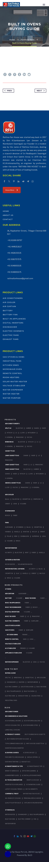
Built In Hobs (30, 598)
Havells (17, 532)
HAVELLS (42, 552)
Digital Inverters (13, 323)
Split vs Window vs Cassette (35, 734)
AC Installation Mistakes (31, 775)
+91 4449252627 (14, 246)
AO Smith (8, 552)
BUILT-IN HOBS (10, 819)
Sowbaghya (24, 536)
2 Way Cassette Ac (12, 465)
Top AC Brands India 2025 (14, 743)
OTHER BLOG (10, 810)
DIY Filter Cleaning (29, 771)
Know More (11, 190)
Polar (9, 536)
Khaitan (26, 532)
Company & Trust (12, 794)
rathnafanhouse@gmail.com (20, 278)
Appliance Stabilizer (13, 653)
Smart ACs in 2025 (33, 780)
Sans (25, 639)
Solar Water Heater (15, 381)
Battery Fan (10, 315)
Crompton (26, 499)
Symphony (37, 499)
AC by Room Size (28, 753)
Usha (15, 504)
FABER (34, 552)
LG (28, 616)
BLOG (7, 707)
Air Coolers (41, 677)
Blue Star (18, 552)
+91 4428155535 (14, 253)
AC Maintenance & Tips (14, 766)
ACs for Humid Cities (30, 725)
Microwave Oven (12, 369)
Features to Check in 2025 (14, 757)
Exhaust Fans (11, 339)
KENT (27, 552)
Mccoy (34, 532)
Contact (8, 219)
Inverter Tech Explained (14, 784)
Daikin (36, 428)
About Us (8, 215)
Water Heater (11, 394)
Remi (15, 536)
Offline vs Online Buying (33, 803)
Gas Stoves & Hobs (13, 357)
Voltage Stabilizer (14, 386)
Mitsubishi (32, 433)
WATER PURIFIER (10, 823)
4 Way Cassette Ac (12, 469)
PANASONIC (36, 616)
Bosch (7, 515)
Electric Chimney (11, 687)
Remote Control (12, 373)
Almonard (9, 527)
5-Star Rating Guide (33, 784)
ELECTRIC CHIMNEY (24, 819)
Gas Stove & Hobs (27, 687)
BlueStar (19, 428)
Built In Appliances (12, 603)
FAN (35, 819)
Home (6, 211)
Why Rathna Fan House (31, 794)
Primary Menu (44, 4)
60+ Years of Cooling (13, 798)
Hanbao (8, 532)
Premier (23, 648)
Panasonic (20, 437)
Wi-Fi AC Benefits (31, 789)
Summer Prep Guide (12, 775)
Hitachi (9, 433)
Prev (7, 90)
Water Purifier (12, 398)
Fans (7, 522)
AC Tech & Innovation (13, 780)
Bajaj (7, 499)
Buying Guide (10, 673)
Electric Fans (11, 335)
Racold (42, 573)
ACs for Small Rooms (13, 721)
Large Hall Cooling (12, 730)
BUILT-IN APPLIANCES (37, 814)
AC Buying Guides (12, 753)
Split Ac (8, 428)
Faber (15, 515)
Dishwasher (10, 327)
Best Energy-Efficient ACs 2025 (18, 739)
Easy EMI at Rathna (12, 762)
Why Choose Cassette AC (35, 743)
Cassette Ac (10, 451)
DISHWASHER (22, 814)
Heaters (21, 682)
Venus (18, 541)
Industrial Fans (12, 361)
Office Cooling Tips (12, 725)
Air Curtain (9, 306)
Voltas (29, 437)
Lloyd (22, 433)
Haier (44, 428)
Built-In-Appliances (14, 319)
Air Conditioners (13, 298)
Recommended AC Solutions (16, 716)
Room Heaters (11, 377)
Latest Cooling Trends (13, 789)
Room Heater (10, 564)
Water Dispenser (13, 390)
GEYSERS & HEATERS (12, 560)
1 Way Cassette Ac (12, 455)
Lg (16, 433)
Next (41, 90)
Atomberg (20, 527)
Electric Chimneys (13, 331)
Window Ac (9, 442)
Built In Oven (10, 616)
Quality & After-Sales (13, 803)
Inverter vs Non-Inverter (14, 748)
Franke (24, 634)
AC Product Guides (12, 734)
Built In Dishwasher (13, 607)
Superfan (35, 536)
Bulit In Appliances (14, 691)
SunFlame (35, 621)
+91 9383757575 (14, 259)
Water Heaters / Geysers (14, 569)
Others (8, 589)
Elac (17, 573)
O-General (9, 437)
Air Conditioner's (12, 423)
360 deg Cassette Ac (13, 483)
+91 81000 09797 (14, 240)
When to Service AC (12, 771)
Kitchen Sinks (11, 365)
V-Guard (23, 504)
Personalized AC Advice (32, 798)
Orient (7, 504)
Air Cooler (9, 302)
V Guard (10, 541)
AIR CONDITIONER (11, 711)
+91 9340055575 (14, 272)
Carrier (28, 428)
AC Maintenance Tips (34, 766)
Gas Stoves (9, 630)
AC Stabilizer (10, 648)
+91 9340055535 (14, 265)
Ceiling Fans (35, 696)
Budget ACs (26, 762)
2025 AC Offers (32, 757)
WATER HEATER (10, 814)
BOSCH (35, 607)
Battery (8, 310)
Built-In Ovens (29, 691)
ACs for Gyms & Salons (32, 721)
